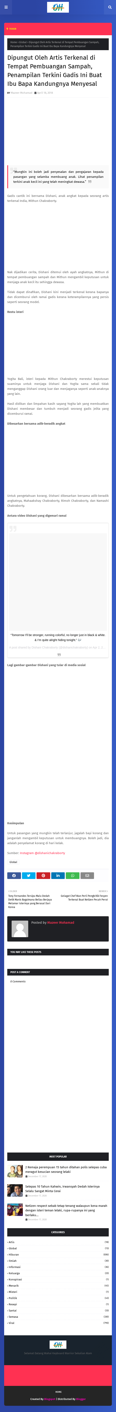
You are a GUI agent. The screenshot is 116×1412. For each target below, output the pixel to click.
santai (59, 1310)
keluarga (59, 1273)
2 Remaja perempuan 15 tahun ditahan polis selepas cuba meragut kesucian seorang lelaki (66, 1169)
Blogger (81, 1399)
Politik (59, 1298)
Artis (59, 1242)
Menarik (59, 1285)
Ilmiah (59, 1260)
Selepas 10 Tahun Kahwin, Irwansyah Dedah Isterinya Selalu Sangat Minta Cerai (62, 1189)
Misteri (59, 1291)
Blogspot (49, 1399)
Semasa (59, 1316)
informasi (59, 1267)
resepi (59, 1304)
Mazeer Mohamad (21, 92)
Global (23, 42)
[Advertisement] (58, 1116)
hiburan (59, 1254)
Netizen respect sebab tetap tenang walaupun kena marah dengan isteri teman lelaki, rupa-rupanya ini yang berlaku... (66, 1210)
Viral (59, 1323)
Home (13, 42)
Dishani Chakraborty (45, 647)
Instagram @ (42, 853)
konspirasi (59, 1279)
